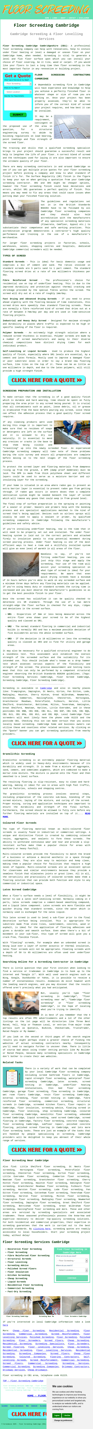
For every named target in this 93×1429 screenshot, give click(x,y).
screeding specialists (52, 1212)
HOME (47, 18)
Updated (34, 1406)
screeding (30, 166)
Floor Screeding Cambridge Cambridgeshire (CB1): (36, 46)
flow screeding (60, 1091)
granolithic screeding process (31, 794)
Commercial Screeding (33, 1334)
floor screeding (13, 49)
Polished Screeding (42, 1337)
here (5, 1325)
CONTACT (72, 18)
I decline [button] (67, 1415)
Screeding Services (75, 1363)
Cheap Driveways (37, 1370)
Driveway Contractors (75, 1366)
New (27, 1406)
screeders (36, 249)
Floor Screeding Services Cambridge (36, 1242)
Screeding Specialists (49, 1344)
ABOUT (63, 18)
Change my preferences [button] (63, 1420)
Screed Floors (54, 1340)
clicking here (41, 1229)
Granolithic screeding (17, 760)
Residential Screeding (64, 1330)
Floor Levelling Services (45, 1347)
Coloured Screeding (32, 1357)
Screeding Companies (32, 1353)
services (63, 727)
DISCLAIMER (84, 18)
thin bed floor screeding (69, 1088)
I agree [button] (56, 1415)
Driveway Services (14, 1370)
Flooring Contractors (64, 1357)
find (13, 1166)
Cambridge (46, 688)
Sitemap (5, 1406)
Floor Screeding (67, 1337)
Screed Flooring (13, 1347)
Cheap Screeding (78, 1340)
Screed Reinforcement (65, 1334)
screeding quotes (63, 1229)
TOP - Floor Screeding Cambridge (23, 1381)
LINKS (54, 18)
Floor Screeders (29, 1340)
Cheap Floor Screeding (29, 1330)
